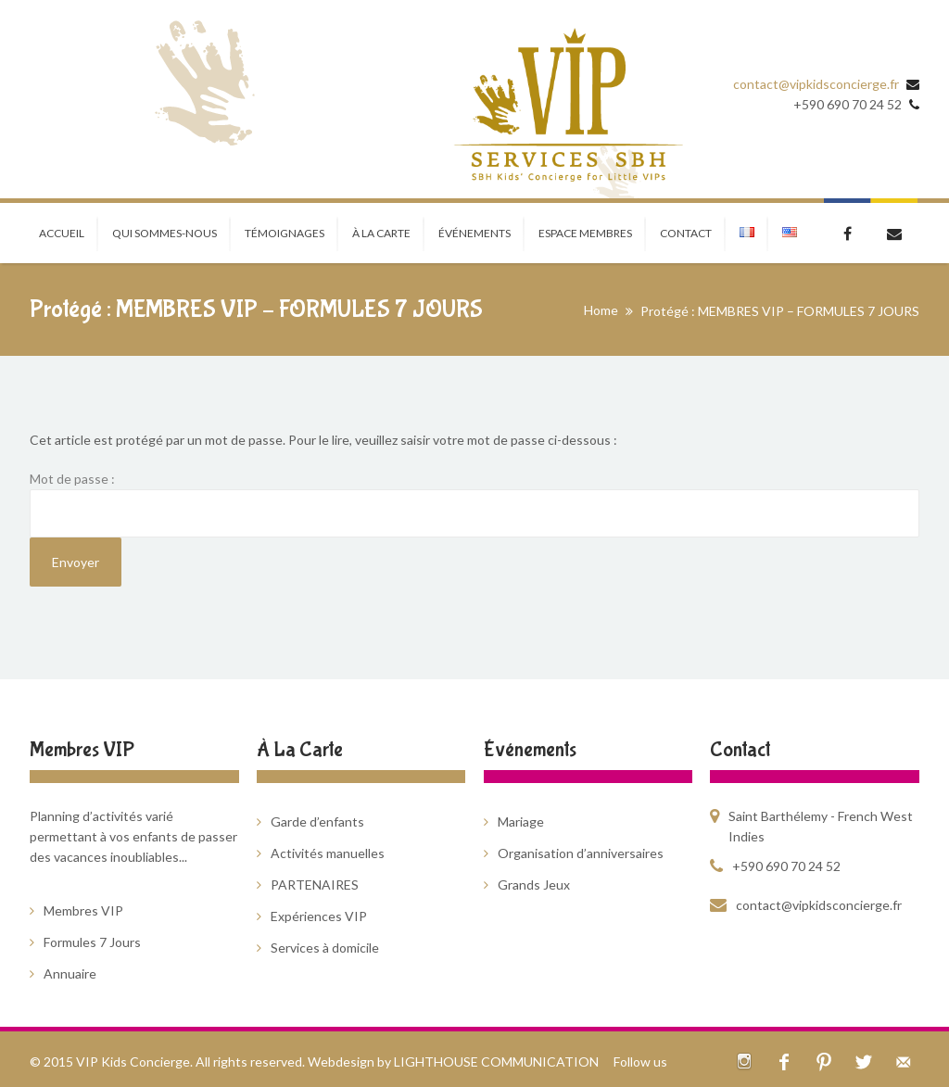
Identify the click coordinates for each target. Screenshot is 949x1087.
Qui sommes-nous (164, 233)
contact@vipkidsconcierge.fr (816, 84)
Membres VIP (83, 910)
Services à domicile (325, 947)
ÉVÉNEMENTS (474, 233)
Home (601, 310)
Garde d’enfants (317, 821)
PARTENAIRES (315, 884)
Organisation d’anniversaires (581, 853)
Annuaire (70, 973)
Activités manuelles (328, 853)
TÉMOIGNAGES (284, 233)
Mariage (521, 821)
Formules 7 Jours (92, 942)
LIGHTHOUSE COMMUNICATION (496, 1061)
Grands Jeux (534, 884)
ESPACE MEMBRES (585, 233)
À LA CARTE (381, 233)
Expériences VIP (319, 916)
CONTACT (686, 233)
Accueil (61, 233)
